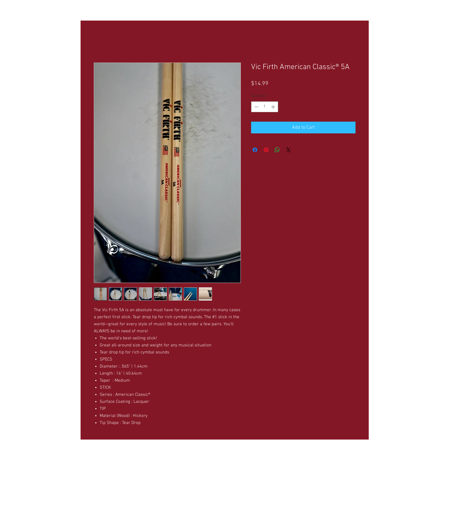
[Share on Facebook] (254, 149)
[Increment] (273, 107)
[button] (139, 9)
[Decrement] (255, 107)
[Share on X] (288, 149)
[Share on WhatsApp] (277, 149)
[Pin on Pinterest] (266, 149)
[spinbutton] (264, 107)
